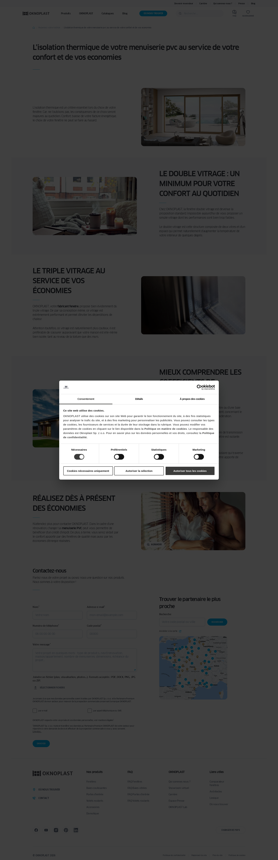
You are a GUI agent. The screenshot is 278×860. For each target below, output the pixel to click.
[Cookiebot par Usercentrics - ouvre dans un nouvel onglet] (199, 387)
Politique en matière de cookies (165, 428)
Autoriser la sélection (139, 470)
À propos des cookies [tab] (192, 398)
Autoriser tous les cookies (190, 470)
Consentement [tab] (85, 398)
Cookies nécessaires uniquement (88, 470)
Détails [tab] (139, 398)
